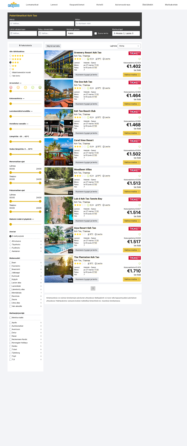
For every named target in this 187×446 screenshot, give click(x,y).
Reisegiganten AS (96, 441)
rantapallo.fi (96, 443)
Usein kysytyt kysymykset (19, 414)
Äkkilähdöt (147, 5)
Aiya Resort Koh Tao (85, 228)
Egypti (152, 431)
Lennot (54, 5)
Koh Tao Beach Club (84, 111)
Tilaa (121, 392)
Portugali (153, 426)
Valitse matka (131, 75)
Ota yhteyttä (14, 412)
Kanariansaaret (129, 414)
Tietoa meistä (14, 409)
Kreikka (125, 419)
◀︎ (47, 64)
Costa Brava (155, 414)
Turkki (152, 421)
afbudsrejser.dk (75, 443)
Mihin (77, 19)
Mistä (11, 19)
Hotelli (99, 5)
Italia (125, 424)
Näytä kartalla (53, 46)
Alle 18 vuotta (155, 409)
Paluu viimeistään (45, 29)
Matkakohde (171, 5)
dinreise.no (124, 443)
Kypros (153, 424)
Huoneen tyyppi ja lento (86, 75)
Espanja (126, 412)
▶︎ (70, 64)
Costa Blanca (128, 416)
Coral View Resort (84, 140)
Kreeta (152, 419)
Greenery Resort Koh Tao (87, 52)
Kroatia (126, 426)
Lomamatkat (32, 5)
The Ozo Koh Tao (83, 82)
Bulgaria (126, 428)
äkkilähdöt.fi (87, 443)
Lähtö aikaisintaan (17, 29)
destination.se (114, 443)
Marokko (126, 431)
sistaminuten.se (63, 443)
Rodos (125, 421)
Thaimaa (86, 56)
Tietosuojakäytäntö (17, 416)
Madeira (126, 433)
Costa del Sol (155, 416)
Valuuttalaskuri (128, 409)
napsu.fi (104, 443)
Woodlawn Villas (83, 169)
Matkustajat (117, 29)
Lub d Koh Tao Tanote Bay (88, 198)
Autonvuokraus (122, 5)
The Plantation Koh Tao (86, 257)
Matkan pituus (73, 29)
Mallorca (153, 412)
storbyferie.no (135, 443)
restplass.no (51, 443)
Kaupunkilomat (77, 5)
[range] (10, 91)
